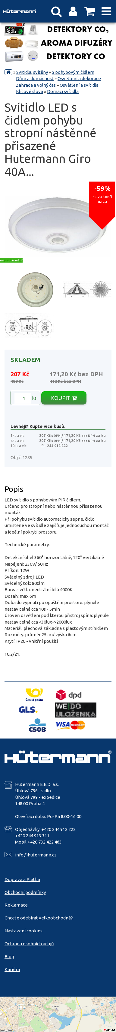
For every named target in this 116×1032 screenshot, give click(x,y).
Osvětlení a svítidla (79, 85)
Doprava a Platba (22, 879)
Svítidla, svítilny (32, 72)
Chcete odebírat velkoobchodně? (39, 917)
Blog (9, 956)
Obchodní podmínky (25, 892)
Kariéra (12, 969)
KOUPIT (64, 398)
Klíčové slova (29, 91)
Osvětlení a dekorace (79, 78)
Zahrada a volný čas (36, 85)
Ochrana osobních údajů (29, 943)
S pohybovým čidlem (73, 72)
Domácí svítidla (63, 91)
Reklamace (16, 904)
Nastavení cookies (23, 930)
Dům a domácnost (35, 78)
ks (25, 398)
